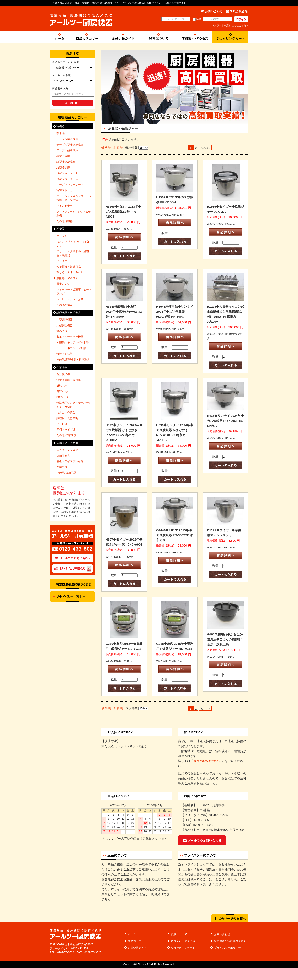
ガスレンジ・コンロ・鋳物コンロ (73, 243)
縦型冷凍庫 (63, 167)
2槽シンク (62, 391)
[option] (174, 87)
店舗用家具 (63, 455)
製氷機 (60, 133)
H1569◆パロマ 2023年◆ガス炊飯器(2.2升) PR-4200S (123, 211)
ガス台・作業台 (65, 412)
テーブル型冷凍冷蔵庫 (69, 144)
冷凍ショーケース (67, 178)
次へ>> (205, 148)
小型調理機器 (64, 319)
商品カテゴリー (137, 941)
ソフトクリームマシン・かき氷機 (73, 213)
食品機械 (61, 331)
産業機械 (61, 467)
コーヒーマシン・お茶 (69, 299)
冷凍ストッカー (65, 190)
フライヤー (63, 261)
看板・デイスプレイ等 (69, 461)
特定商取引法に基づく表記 (230, 941)
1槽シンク (62, 385)
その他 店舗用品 (66, 472)
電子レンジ (63, 283)
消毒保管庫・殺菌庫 (68, 379)
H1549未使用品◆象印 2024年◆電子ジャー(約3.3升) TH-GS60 (124, 311)
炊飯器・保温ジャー (68, 278)
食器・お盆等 (64, 353)
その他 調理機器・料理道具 (73, 359)
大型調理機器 (64, 325)
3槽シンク (62, 397)
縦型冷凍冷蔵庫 (65, 161)
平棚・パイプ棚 (65, 429)
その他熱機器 (64, 304)
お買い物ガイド (137, 947)
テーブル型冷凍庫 (67, 150)
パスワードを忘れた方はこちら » (229, 25)
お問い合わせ (222, 934)
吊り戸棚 (61, 423)
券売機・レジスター (68, 449)
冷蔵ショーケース (67, 173)
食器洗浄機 (63, 374)
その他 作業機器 (66, 435)
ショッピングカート (183, 947)
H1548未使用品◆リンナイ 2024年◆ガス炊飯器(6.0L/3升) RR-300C (174, 311)
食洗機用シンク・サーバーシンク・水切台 (73, 404)
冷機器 (60, 126)
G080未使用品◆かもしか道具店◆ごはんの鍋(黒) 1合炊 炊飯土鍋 (225, 639)
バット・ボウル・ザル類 (71, 348)
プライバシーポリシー (227, 947)
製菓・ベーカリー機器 (69, 336)
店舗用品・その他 (67, 443)
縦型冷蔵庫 (63, 156)
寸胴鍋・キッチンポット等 (72, 342)
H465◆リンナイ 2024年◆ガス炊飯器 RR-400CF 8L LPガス (225, 420)
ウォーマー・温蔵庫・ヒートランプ (73, 291)
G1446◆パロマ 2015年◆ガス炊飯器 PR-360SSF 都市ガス (174, 535)
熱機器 (60, 228)
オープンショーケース (69, 184)
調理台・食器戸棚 (67, 418)
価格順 (106, 147)
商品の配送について (207, 761)
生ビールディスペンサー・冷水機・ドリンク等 (73, 198)
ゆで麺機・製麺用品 (68, 266)
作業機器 (61, 367)
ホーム (132, 934)
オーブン (61, 235)
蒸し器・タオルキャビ (69, 272)
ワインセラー (64, 205)
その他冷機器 (64, 221)
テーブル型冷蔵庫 (67, 138)
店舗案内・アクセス (183, 941)
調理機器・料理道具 (68, 312)
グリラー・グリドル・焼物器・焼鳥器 (72, 253)
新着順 (118, 147)
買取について (179, 934)
